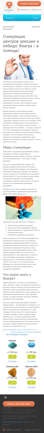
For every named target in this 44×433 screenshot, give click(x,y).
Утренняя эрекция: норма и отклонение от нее (20, 330)
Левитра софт (12, 371)
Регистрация (7, 29)
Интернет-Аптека (9, 11)
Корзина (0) (36, 26)
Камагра (12, 344)
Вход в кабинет (8, 26)
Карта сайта (7, 408)
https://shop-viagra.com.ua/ (12, 422)
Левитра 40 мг (31, 371)
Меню (36, 18)
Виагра (12, 189)
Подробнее (12, 361)
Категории (9, 18)
